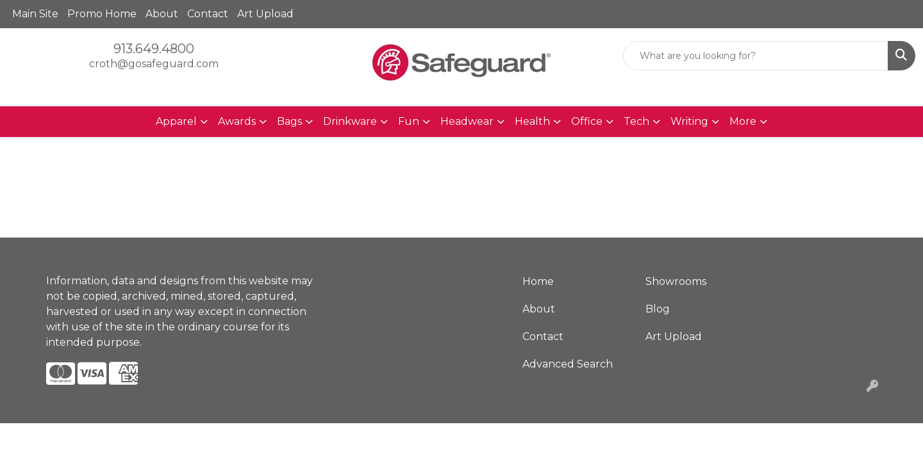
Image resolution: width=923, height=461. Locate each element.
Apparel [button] (176, 121)
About (162, 14)
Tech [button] (636, 121)
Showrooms (675, 281)
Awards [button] (237, 121)
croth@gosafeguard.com (154, 64)
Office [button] (587, 121)
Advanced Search (567, 364)
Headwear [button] (467, 121)
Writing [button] (689, 121)
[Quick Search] (755, 55)
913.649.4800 (153, 48)
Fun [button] (408, 121)
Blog (657, 309)
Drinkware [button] (350, 121)
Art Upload (265, 14)
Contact (207, 14)
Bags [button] (289, 121)
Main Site (35, 14)
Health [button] (532, 121)
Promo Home (102, 14)
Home (538, 281)
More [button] (742, 121)
